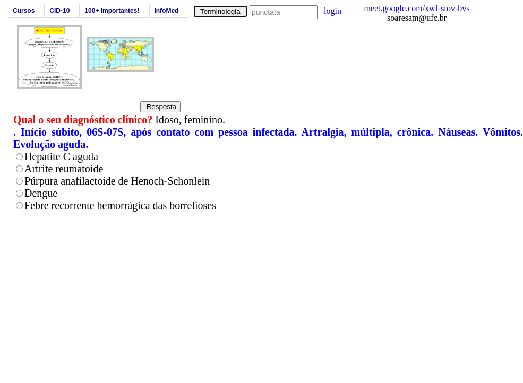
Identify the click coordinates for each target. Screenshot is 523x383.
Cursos (24, 10)
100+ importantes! (111, 10)
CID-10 (59, 10)
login (332, 10)
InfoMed (166, 10)
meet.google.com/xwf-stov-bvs (416, 8)
